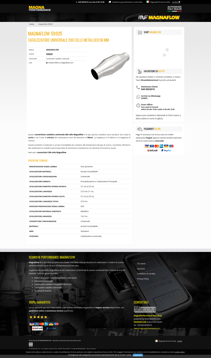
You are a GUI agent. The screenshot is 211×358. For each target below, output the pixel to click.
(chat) (144, 98)
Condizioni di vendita (146, 273)
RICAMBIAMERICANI (44, 340)
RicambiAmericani (152, 319)
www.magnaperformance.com (147, 328)
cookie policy (179, 352)
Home (31, 24)
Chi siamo (141, 263)
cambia (179, 341)
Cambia (176, 2)
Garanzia (141, 268)
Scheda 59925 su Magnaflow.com (59, 63)
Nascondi (137, 355)
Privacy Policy (143, 278)
